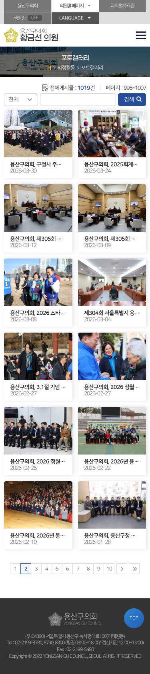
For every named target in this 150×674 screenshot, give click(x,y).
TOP (134, 618)
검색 (129, 99)
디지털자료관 (122, 5)
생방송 (28, 18)
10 (109, 569)
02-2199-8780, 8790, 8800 (39, 642)
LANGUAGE (71, 18)
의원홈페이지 (72, 5)
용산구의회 (28, 5)
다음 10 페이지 (121, 568)
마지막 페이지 (134, 568)
